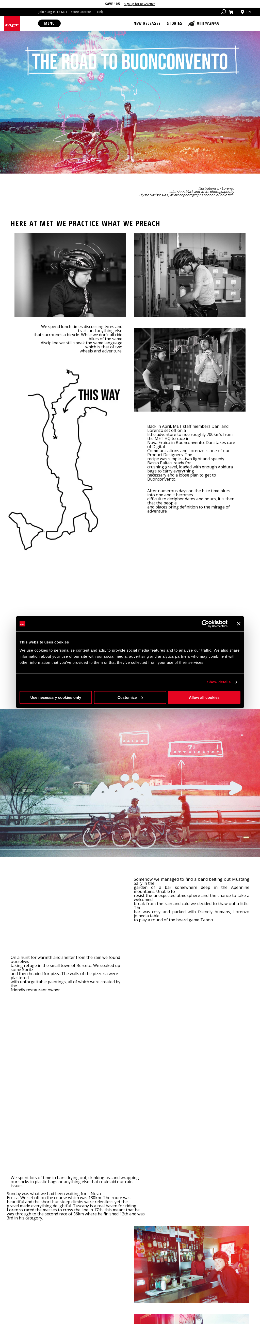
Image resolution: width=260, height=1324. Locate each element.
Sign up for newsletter (139, 4)
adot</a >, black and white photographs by (201, 196)
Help (100, 12)
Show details (219, 682)
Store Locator (81, 12)
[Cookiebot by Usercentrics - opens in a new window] (205, 623)
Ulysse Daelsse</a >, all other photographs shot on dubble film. (186, 199)
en (245, 11)
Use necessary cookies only (55, 697)
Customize (130, 697)
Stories (174, 23)
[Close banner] (238, 623)
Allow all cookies (204, 697)
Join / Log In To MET (53, 12)
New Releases (147, 23)
